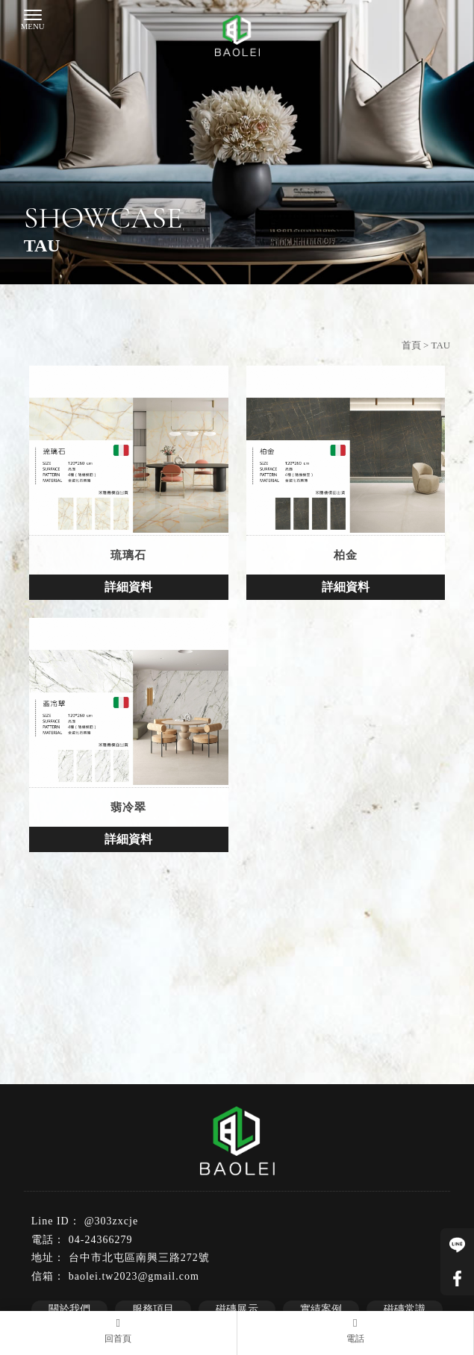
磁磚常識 (404, 1309)
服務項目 (153, 1309)
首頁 (411, 345)
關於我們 (69, 1309)
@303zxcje (111, 1221)
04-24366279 (101, 1239)
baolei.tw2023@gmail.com (134, 1276)
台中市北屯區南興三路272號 (139, 1257)
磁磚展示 (237, 1309)
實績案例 (321, 1309)
